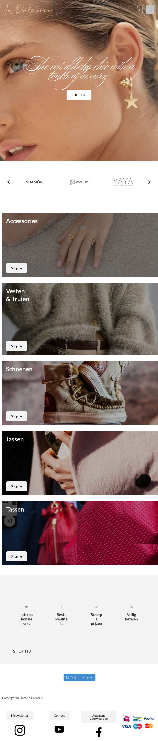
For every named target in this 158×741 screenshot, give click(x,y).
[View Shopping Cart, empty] (138, 9)
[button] (8, 181)
